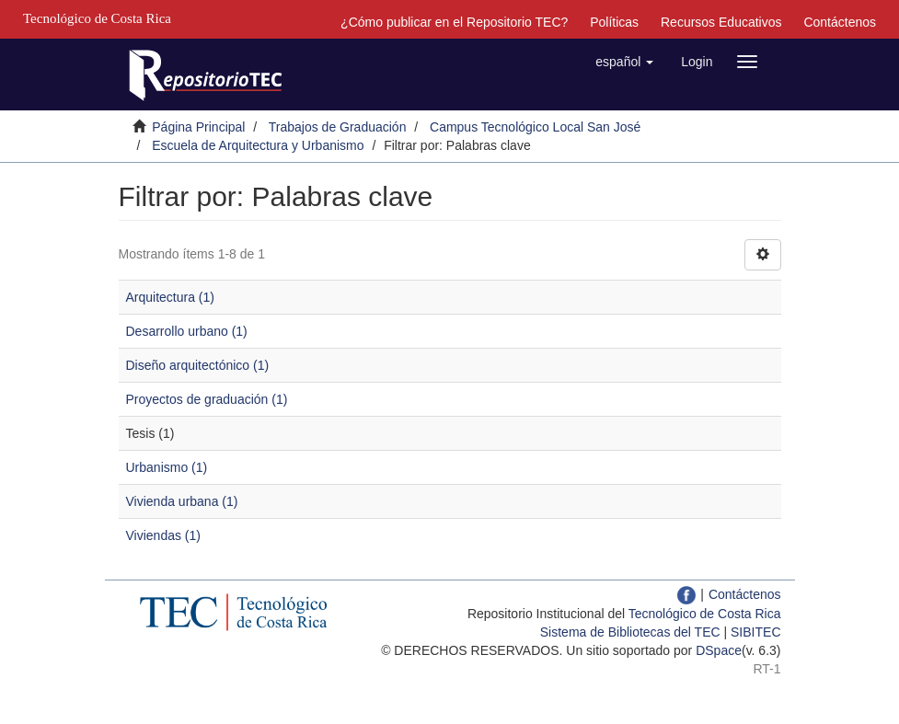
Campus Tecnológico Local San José (535, 127)
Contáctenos (839, 22)
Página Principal (198, 127)
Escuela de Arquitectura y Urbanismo (257, 145)
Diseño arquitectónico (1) (198, 365)
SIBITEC (755, 632)
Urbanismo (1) (167, 467)
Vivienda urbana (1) (182, 501)
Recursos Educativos (721, 22)
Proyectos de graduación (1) (207, 399)
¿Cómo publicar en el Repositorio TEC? (454, 22)
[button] (624, 62)
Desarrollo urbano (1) (187, 331)
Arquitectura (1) (170, 297)
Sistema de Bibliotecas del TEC (630, 632)
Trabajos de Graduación (338, 127)
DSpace (719, 650)
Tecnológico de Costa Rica (704, 613)
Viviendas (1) (163, 535)
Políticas (614, 22)
